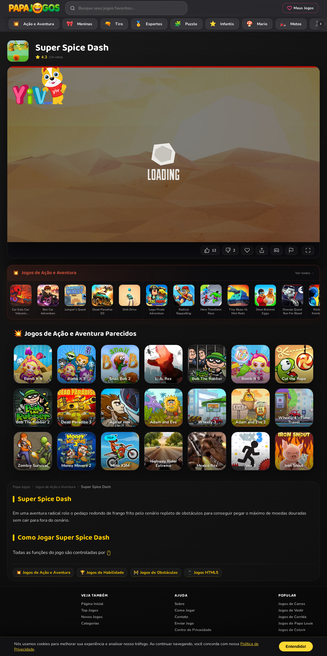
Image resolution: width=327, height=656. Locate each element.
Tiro (113, 23)
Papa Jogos (21, 486)
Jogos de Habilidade (102, 572)
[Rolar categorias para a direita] (320, 23)
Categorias (90, 623)
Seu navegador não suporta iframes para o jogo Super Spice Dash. (163, 154)
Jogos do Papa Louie (295, 623)
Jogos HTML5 (202, 572)
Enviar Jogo (184, 623)
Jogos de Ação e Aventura (48, 273)
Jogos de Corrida (292, 616)
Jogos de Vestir (290, 610)
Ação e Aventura (32, 23)
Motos (289, 23)
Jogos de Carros (291, 603)
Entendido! (296, 646)
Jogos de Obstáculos (156, 572)
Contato (181, 616)
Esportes (148, 23)
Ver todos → (304, 273)
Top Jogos (89, 610)
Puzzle (185, 23)
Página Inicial (92, 603)
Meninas (78, 23)
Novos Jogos (91, 616)
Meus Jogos (300, 8)
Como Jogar (185, 610)
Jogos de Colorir (292, 630)
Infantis (221, 23)
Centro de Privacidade (193, 630)
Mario (256, 23)
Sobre (179, 603)
